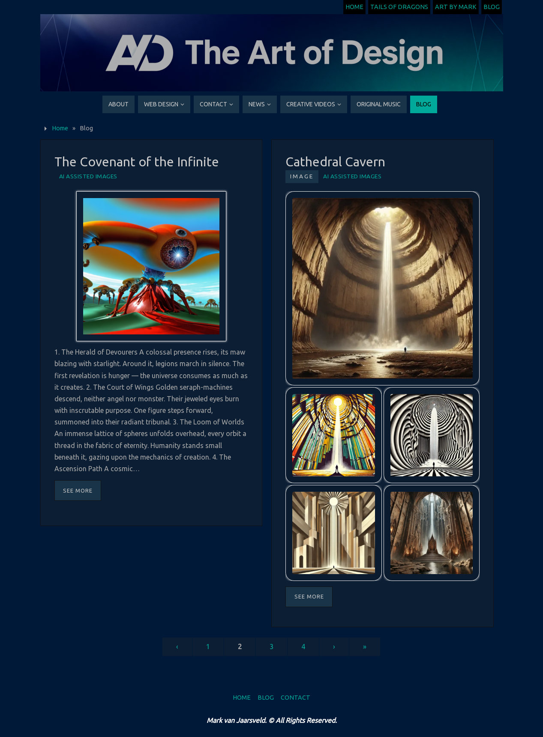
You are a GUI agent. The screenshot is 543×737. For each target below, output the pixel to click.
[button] (382, 288)
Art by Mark (456, 6)
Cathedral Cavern (335, 161)
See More (78, 490)
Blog (491, 6)
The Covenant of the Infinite (136, 161)
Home (354, 6)
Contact (295, 697)
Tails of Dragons (399, 6)
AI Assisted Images (88, 176)
